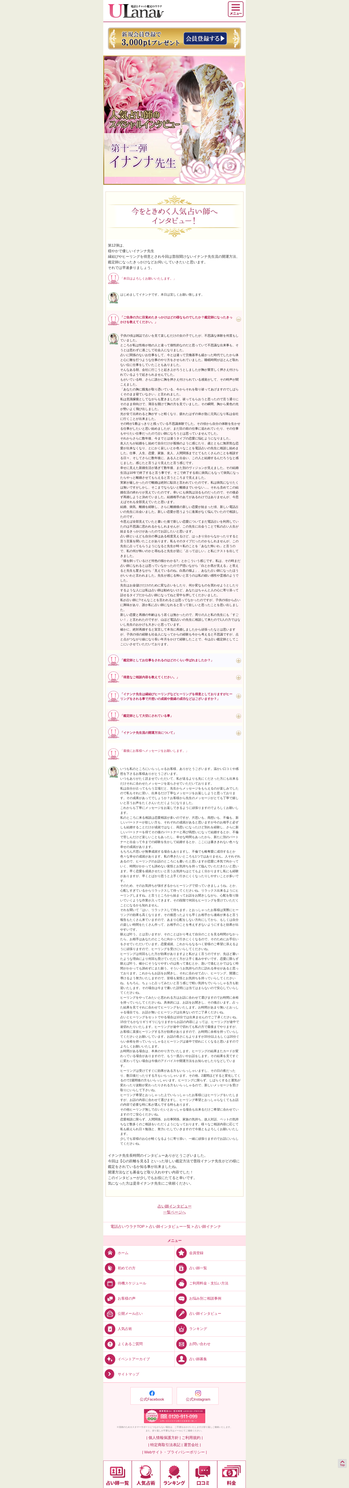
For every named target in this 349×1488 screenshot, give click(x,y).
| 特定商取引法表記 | (165, 1445)
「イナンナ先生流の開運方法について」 (148, 732)
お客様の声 (119, 1298)
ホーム (115, 1253)
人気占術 (117, 1329)
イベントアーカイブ (126, 1359)
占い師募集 (191, 1359)
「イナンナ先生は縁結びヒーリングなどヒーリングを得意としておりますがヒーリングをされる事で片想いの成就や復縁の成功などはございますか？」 (176, 696)
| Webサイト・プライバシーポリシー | (174, 1452)
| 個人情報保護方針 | (163, 1438)
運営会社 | (192, 1445)
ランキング (191, 1329)
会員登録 (189, 1253)
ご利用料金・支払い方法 (201, 1283)
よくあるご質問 (123, 1344)
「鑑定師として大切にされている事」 (146, 715)
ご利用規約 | (192, 1438)
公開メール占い (123, 1313)
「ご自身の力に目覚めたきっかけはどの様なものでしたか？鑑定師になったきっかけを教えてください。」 (176, 319)
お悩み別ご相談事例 (198, 1298)
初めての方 (119, 1268)
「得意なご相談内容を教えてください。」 (149, 677)
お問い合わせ (193, 1344)
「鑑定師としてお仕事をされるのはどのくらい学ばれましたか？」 (167, 660)
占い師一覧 (191, 1268)
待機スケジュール (124, 1283)
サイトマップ (121, 1374)
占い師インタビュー (198, 1313)
